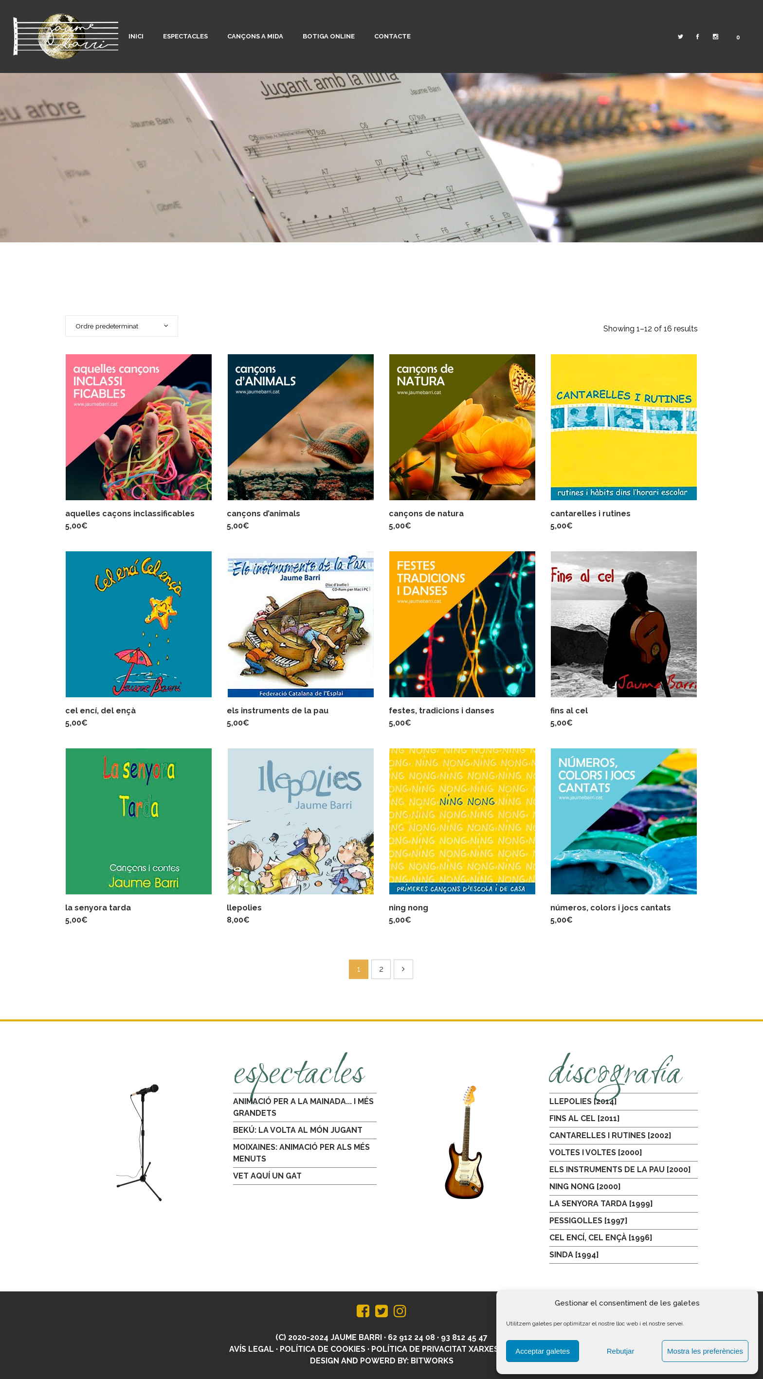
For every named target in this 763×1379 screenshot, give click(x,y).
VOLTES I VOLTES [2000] (595, 1152)
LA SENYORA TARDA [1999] (601, 1203)
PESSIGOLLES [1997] (588, 1220)
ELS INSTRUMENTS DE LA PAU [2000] (620, 1169)
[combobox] (121, 326)
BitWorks (432, 1360)
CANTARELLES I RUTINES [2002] (610, 1135)
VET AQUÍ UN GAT (267, 1175)
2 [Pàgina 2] (381, 969)
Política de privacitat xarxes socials (452, 1349)
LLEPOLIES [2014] (583, 1101)
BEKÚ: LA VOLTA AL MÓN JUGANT (298, 1130)
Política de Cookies (322, 1349)
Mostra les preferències (705, 1351)
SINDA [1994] (574, 1254)
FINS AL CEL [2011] (584, 1118)
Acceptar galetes (542, 1351)
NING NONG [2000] (585, 1186)
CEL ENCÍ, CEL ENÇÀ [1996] (601, 1237)
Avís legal (251, 1349)
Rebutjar (621, 1351)
